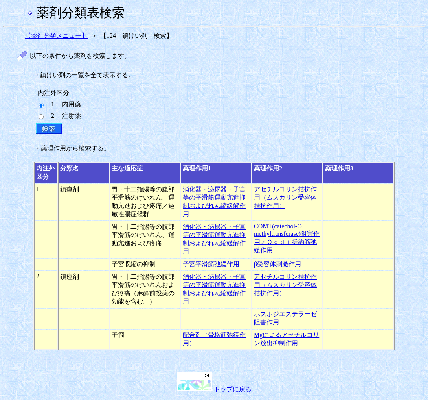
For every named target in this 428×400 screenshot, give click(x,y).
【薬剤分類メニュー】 (56, 35)
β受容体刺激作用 (277, 264)
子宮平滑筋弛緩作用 (211, 264)
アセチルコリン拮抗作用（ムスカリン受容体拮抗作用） (285, 197)
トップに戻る (214, 389)
